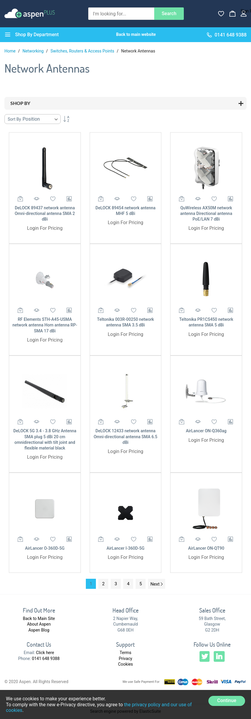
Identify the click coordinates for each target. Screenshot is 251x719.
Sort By (14, 119)
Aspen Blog (38, 630)
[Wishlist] (221, 13)
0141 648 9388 (46, 658)
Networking (33, 51)
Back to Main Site (39, 618)
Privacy (125, 658)
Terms (125, 652)
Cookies (125, 664)
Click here (45, 652)
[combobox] (121, 13)
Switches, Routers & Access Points (82, 51)
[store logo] (29, 13)
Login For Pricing (44, 228)
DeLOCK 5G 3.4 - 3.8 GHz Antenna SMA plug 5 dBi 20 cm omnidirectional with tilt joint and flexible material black (44, 439)
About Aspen (39, 624)
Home (10, 51)
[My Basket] (232, 13)
